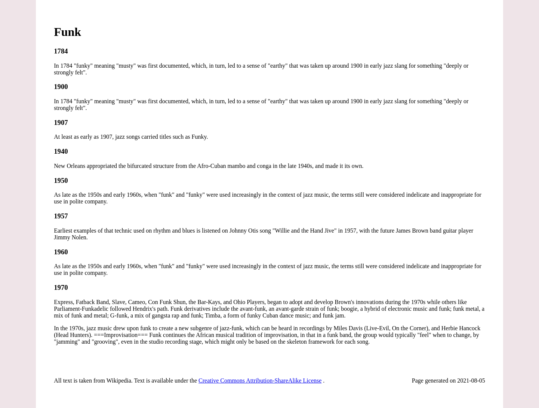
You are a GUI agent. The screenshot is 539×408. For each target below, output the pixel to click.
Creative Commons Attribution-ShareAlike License (259, 380)
